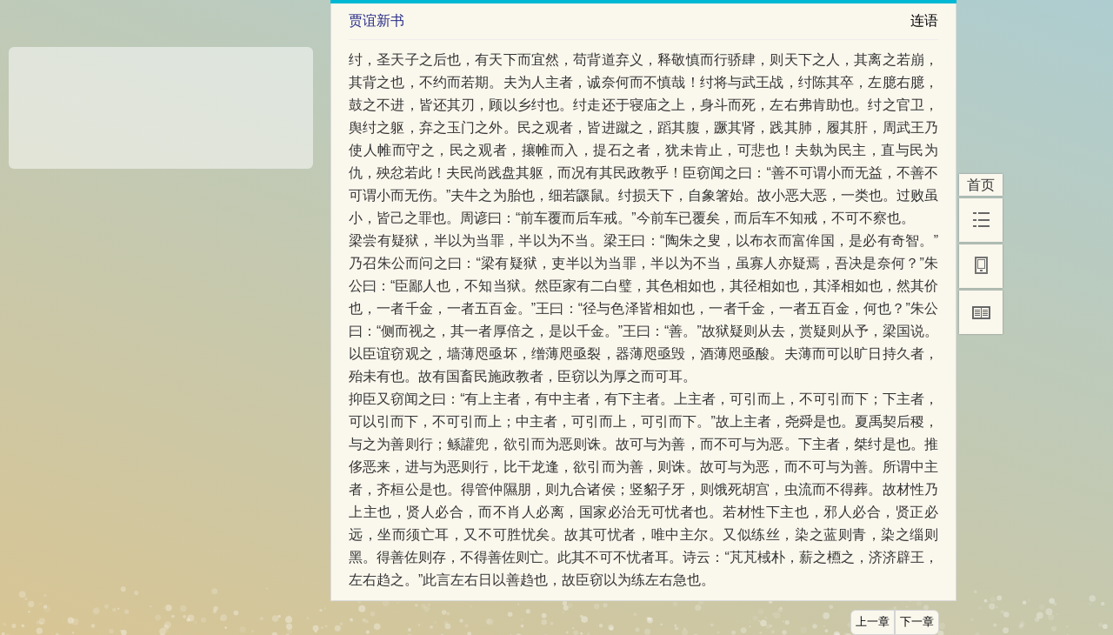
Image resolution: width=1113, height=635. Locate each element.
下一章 (917, 622)
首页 (981, 184)
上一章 (873, 622)
